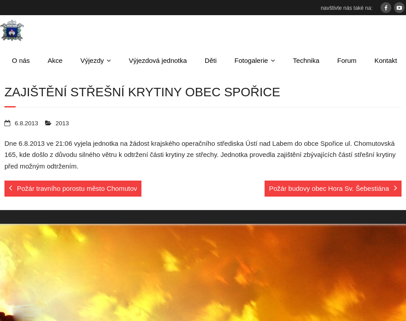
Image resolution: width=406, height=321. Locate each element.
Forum (346, 60)
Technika (306, 60)
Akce (55, 60)
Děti (211, 60)
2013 (62, 123)
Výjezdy (92, 60)
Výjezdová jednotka (158, 60)
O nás (21, 60)
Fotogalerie (251, 60)
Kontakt (385, 60)
